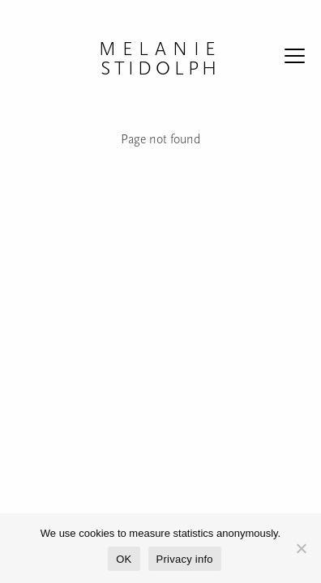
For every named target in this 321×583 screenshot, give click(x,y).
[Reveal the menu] (295, 59)
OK (123, 559)
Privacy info (184, 559)
